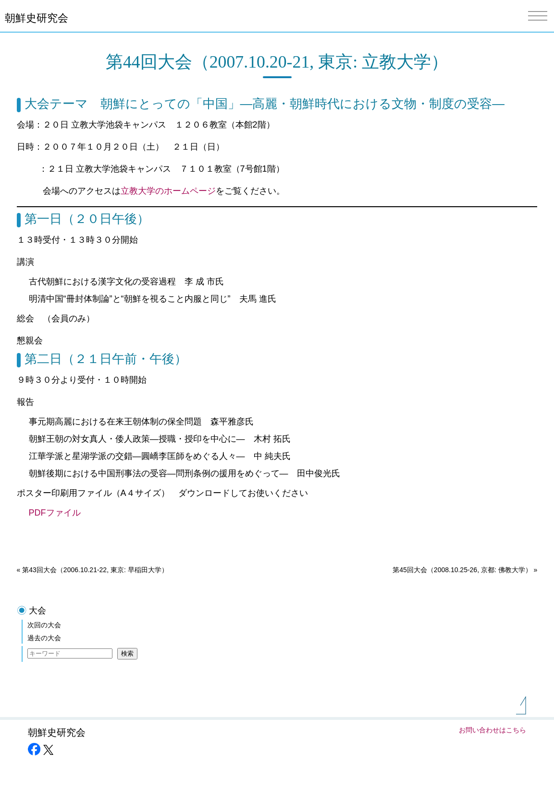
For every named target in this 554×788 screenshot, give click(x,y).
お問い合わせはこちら (492, 730)
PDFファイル (59, 512)
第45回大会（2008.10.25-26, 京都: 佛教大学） (462, 570)
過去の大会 (44, 638)
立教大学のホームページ (168, 191)
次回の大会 (44, 625)
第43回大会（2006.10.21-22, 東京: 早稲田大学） (95, 570)
